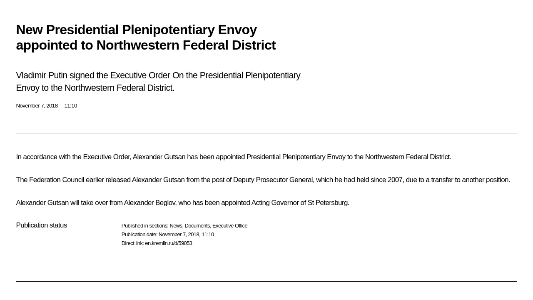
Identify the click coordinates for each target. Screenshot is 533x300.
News (175, 225)
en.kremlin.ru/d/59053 (168, 243)
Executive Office (229, 225)
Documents (197, 225)
